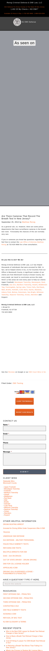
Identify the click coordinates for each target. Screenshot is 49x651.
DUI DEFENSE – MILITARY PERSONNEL (18, 540)
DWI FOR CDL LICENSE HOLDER (16, 564)
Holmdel (15, 290)
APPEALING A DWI (10, 568)
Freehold (7, 491)
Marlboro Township (24, 285)
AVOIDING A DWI (9, 614)
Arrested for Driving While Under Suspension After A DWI (24, 528)
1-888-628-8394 (39, 13)
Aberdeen (34, 295)
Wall (3, 290)
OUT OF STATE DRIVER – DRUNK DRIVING (20, 560)
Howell (35, 285)
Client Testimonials (25, 401)
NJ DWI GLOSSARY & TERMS (14, 622)
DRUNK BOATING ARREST (13, 524)
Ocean (27, 295)
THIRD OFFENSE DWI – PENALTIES (17, 602)
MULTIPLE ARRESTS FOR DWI (15, 552)
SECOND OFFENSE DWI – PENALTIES (18, 598)
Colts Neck (23, 290)
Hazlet (31, 290)
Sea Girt (12, 285)
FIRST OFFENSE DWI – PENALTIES (17, 594)
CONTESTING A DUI (11, 606)
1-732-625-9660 (27, 13)
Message (7, 452)
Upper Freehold (10, 487)
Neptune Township (17, 295)
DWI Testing (18, 383)
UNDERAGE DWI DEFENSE (13, 536)
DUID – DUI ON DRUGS (12, 556)
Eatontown (22, 292)
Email (6, 434)
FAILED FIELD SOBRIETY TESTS (16, 544)
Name (6, 425)
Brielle (8, 290)
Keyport (7, 515)
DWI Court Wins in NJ (37, 372)
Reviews (11, 372)
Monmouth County (10, 483)
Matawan (38, 290)
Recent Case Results (24, 412)
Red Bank (40, 287)
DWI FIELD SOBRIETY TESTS (14, 610)
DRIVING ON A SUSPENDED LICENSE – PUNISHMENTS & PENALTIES (18, 572)
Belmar (14, 292)
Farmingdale (10, 287)
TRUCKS (6, 532)
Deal (43, 282)
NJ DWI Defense (29, 22)
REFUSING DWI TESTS (12, 548)
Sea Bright (31, 292)
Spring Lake (20, 287)
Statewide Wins (8, 481)
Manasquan (36, 282)
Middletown (8, 496)
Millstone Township (11, 507)
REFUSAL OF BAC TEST (12, 618)
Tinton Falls (31, 287)
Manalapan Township (23, 282)
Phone (5, 443)
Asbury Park (6, 292)
